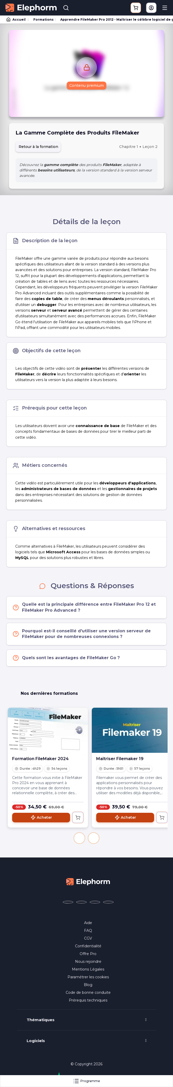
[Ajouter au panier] (78, 817)
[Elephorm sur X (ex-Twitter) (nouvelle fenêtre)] (81, 902)
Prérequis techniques (88, 1000)
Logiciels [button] (36, 1040)
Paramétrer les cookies (88, 977)
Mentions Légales (88, 969)
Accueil (16, 19)
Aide (88, 922)
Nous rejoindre (88, 961)
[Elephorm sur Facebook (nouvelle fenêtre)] (68, 902)
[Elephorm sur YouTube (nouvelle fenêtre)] (95, 902)
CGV (88, 938)
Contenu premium (86, 85)
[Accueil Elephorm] (88, 881)
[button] (79, 838)
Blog (88, 984)
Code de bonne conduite (88, 992)
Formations (43, 19)
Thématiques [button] (41, 1020)
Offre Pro (88, 953)
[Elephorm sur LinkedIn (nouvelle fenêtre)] (108, 902)
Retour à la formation (38, 146)
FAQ (88, 930)
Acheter (41, 817)
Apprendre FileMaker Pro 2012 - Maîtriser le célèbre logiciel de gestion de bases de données (114, 19)
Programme (86, 1081)
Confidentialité (88, 946)
